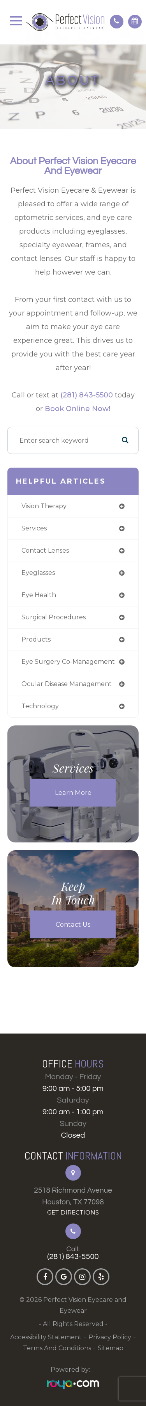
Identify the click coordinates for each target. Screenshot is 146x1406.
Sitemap (110, 1348)
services (34, 528)
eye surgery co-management (68, 661)
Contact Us (73, 924)
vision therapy (44, 506)
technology (40, 706)
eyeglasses (38, 572)
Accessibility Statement (46, 1337)
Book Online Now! (77, 408)
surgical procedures (53, 617)
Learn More (73, 792)
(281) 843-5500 (86, 395)
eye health (38, 595)
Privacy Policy (109, 1337)
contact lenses (45, 550)
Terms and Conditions (57, 1348)
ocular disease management (66, 684)
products (36, 639)
